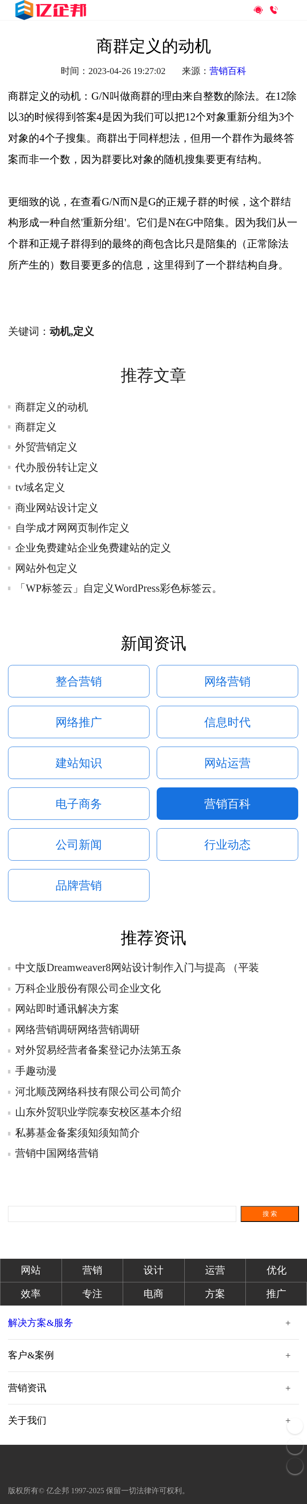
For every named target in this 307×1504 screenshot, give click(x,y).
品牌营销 (79, 885)
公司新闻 (79, 844)
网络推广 (79, 722)
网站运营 (227, 763)
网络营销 (227, 681)
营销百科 (227, 71)
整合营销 (79, 681)
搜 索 (270, 1213)
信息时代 (227, 722)
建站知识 (79, 763)
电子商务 (79, 803)
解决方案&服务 (40, 1323)
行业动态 (227, 844)
